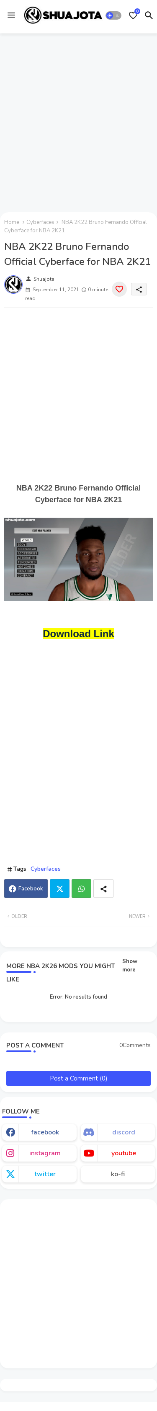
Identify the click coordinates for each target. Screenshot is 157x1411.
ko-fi (118, 1174)
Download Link (78, 633)
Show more (129, 966)
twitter (45, 1174)
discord (123, 1132)
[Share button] (103, 888)
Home (11, 222)
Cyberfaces (40, 222)
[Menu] (11, 15)
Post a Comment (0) (79, 1078)
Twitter (59, 888)
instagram (45, 1153)
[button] (114, 15)
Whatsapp (81, 888)
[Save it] (119, 289)
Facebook (30, 888)
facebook (45, 1132)
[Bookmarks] (133, 15)
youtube (123, 1153)
